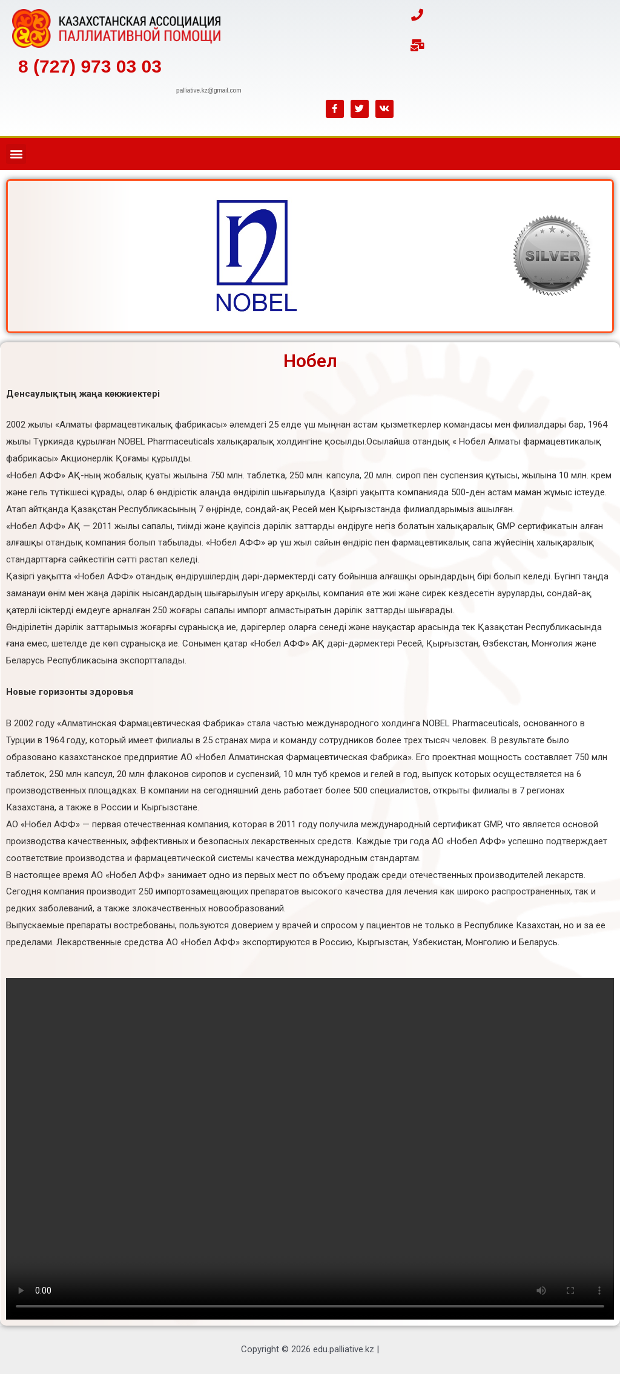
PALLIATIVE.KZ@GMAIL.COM (208, 90)
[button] (16, 154)
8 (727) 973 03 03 (90, 66)
